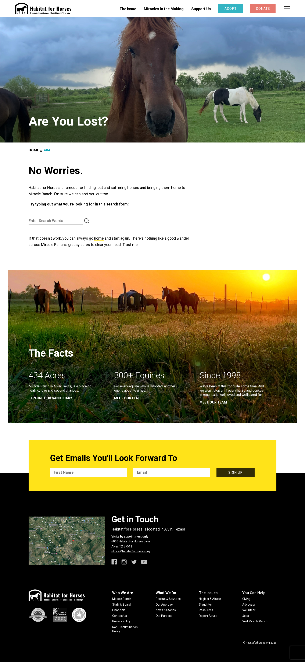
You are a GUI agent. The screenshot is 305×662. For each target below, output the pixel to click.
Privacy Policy (121, 621)
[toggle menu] (287, 8)
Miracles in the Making (164, 9)
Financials (118, 610)
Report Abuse (208, 615)
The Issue (127, 9)
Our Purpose (164, 615)
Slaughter (205, 604)
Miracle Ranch (121, 599)
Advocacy (248, 604)
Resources (206, 610)
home (99, 238)
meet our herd (127, 398)
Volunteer (248, 610)
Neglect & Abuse (210, 599)
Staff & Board (121, 604)
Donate (263, 9)
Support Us (201, 9)
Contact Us (119, 615)
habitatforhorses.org (258, 642)
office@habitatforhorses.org (130, 551)
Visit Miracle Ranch (255, 621)
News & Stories (166, 610)
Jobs (245, 615)
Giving (246, 599)
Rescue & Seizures (168, 599)
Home (34, 150)
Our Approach (165, 604)
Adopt (231, 9)
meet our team (213, 402)
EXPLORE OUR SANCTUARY (50, 398)
